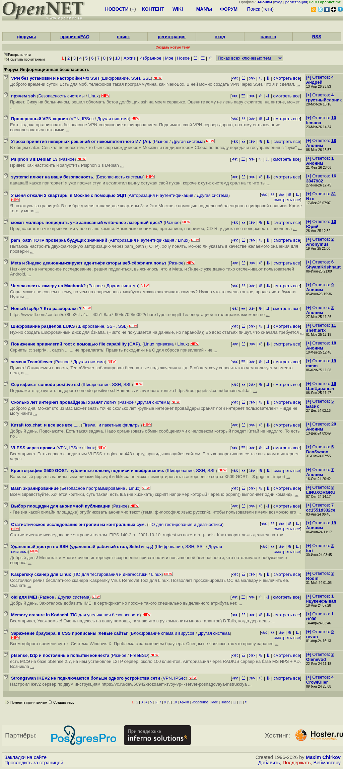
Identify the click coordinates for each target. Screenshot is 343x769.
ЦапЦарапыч (320, 388)
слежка (268, 36)
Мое (169, 58)
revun (312, 636)
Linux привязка (159, 344)
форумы (26, 36)
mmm (312, 365)
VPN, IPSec (82, 118)
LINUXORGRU (320, 492)
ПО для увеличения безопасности (105, 614)
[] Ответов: (320, 77)
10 (117, 58)
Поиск (253, 9)
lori (309, 550)
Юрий (312, 226)
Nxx (310, 198)
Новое (183, 58)
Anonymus (317, 244)
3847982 (314, 180)
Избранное (150, 58)
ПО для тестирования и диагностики (185, 524)
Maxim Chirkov (323, 757)
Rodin (312, 578)
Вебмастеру (327, 762)
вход (278, 2)
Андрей (314, 82)
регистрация (296, 2)
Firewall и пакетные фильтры (111, 425)
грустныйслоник (324, 99)
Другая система (113, 118)
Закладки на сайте (25, 757)
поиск (123, 36)
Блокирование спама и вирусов (163, 633)
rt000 (311, 618)
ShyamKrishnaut (323, 267)
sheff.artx (316, 330)
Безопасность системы (61, 95)
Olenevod (316, 659)
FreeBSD (139, 655)
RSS (316, 36)
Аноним (314, 145)
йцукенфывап (321, 601)
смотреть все (286, 78)
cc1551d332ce (320, 510)
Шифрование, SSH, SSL (126, 78)
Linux (93, 95)
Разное (161, 141)
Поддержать (297, 762)
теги (267, 9)
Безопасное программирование (93, 488)
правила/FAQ (74, 36)
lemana (313, 122)
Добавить (269, 762)
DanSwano (317, 451)
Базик (312, 406)
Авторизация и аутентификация (161, 195)
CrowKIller (317, 682)
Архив (130, 58)
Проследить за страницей (33, 762)
